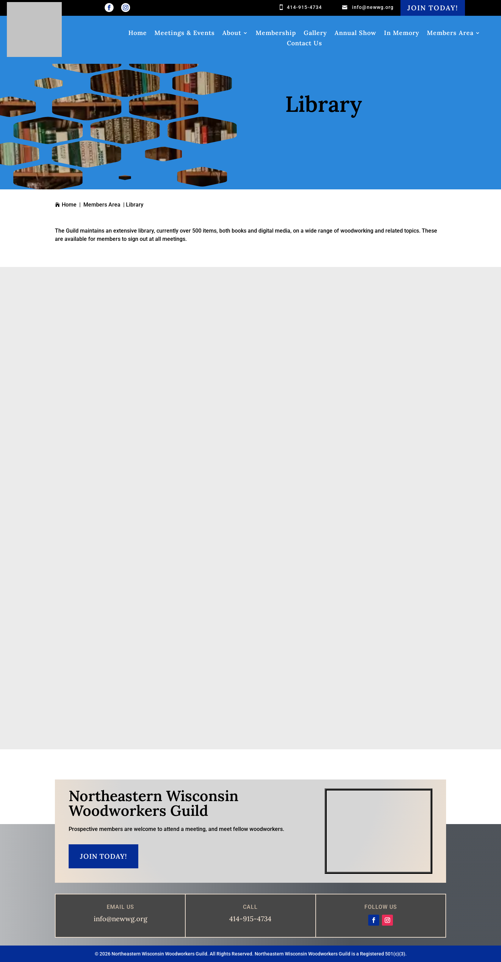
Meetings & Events (184, 34)
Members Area (450, 34)
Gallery (315, 34)
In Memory (401, 34)
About (231, 34)
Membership (276, 34)
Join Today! (432, 7)
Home (137, 34)
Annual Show (355, 34)
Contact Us (304, 44)
